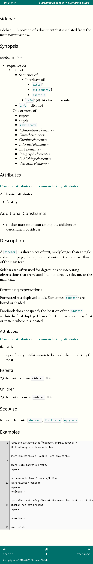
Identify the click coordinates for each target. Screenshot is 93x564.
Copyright (9, 560)
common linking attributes (57, 185)
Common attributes (15, 185)
